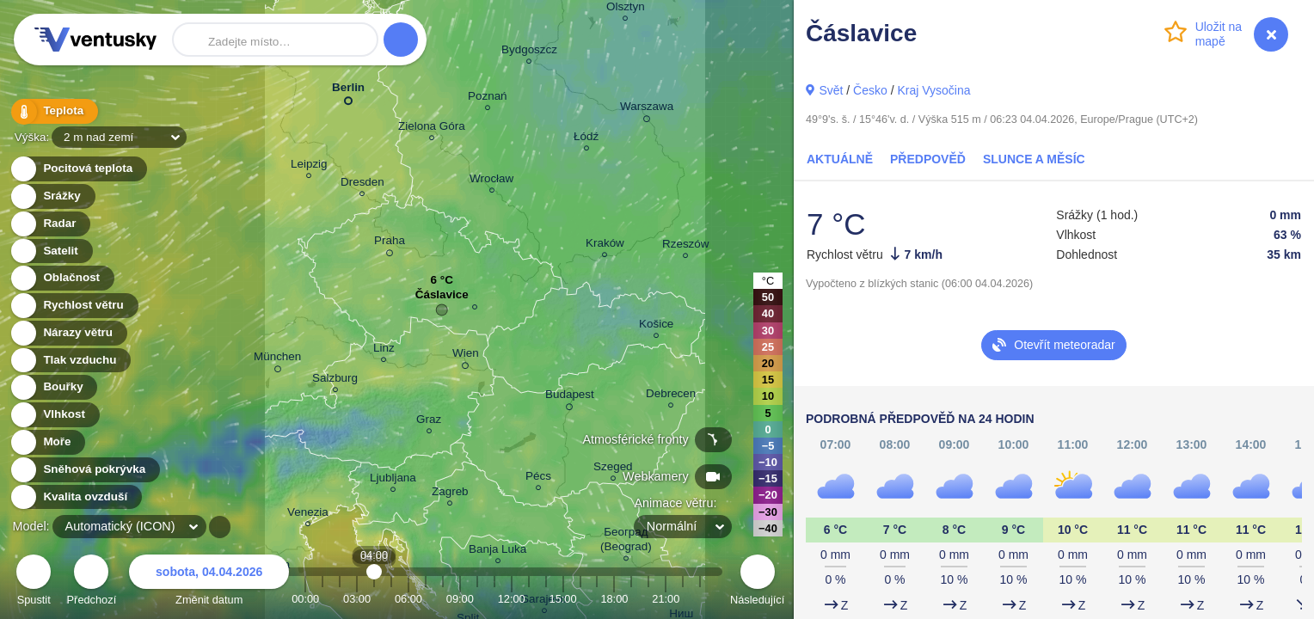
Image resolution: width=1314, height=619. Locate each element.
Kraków (605, 245)
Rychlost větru (73, 305)
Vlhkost (54, 414)
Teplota (53, 111)
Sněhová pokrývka (84, 469)
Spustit (33, 582)
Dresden (362, 184)
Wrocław (491, 181)
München (277, 359)
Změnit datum (209, 582)
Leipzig (309, 166)
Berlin (348, 91)
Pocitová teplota (77, 168)
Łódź (586, 139)
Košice (656, 326)
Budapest (569, 397)
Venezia (307, 515)
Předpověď (928, 159)
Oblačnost (61, 278)
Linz (384, 350)
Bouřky (53, 387)
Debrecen (671, 396)
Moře (47, 442)
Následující (757, 582)
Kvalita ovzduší (75, 497)
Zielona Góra (431, 129)
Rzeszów (685, 246)
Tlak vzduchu (70, 360)
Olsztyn (625, 9)
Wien (465, 355)
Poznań (487, 98)
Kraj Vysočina (933, 90)
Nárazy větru (68, 333)
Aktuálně (840, 159)
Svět (831, 90)
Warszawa (646, 109)
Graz (428, 422)
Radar (50, 223)
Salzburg (335, 380)
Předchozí (92, 582)
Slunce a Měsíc (1034, 159)
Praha (389, 243)
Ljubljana (393, 480)
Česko (870, 90)
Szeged (613, 469)
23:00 (700, 598)
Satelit (50, 251)
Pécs (538, 478)
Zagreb (450, 494)
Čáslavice (442, 299)
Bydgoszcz (529, 52)
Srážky (52, 196)
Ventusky (93, 39)
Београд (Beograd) (626, 541)
